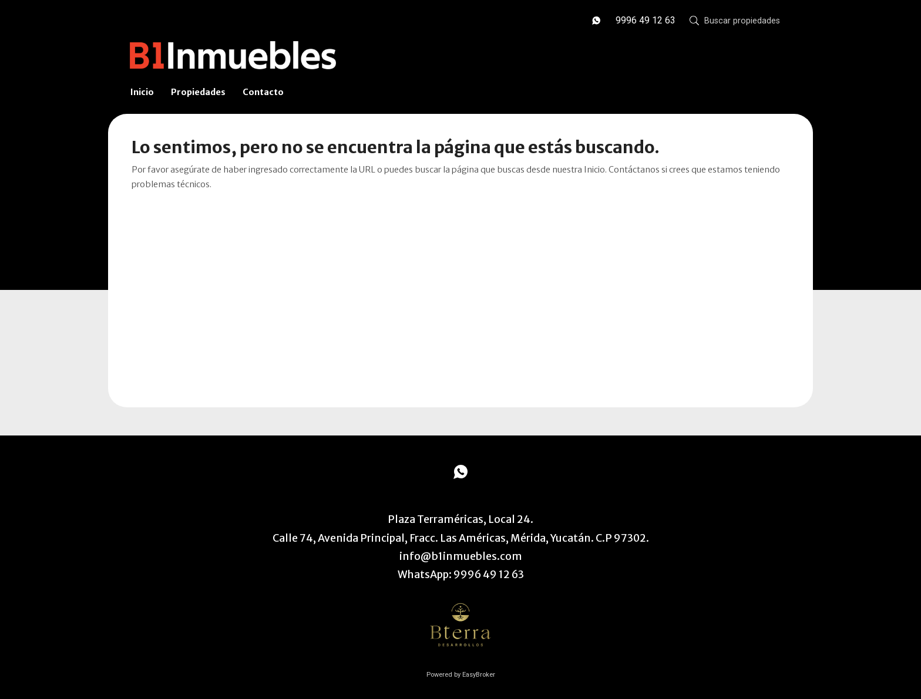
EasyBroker (478, 674)
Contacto (263, 92)
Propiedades (198, 92)
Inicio (142, 92)
